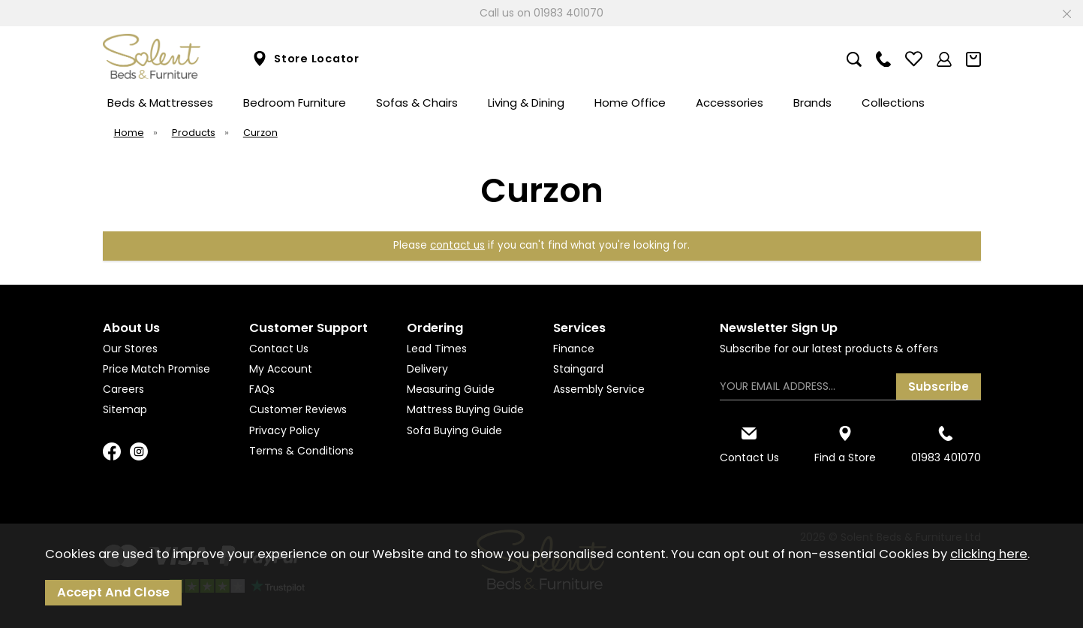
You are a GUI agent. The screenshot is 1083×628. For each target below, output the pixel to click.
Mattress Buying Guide (465, 409)
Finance (573, 348)
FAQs (262, 389)
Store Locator (305, 59)
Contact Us (278, 348)
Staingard (578, 368)
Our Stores (130, 348)
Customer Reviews (298, 409)
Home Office (630, 102)
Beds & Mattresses (160, 102)
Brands (812, 102)
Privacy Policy (284, 430)
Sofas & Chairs (417, 102)
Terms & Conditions (301, 450)
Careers (123, 389)
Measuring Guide (451, 389)
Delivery (427, 368)
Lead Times (437, 348)
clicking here (988, 554)
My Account (280, 368)
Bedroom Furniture (294, 102)
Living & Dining (526, 102)
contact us (457, 245)
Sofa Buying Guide (454, 430)
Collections (893, 102)
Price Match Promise (156, 368)
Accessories (729, 102)
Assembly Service (599, 389)
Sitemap (125, 409)
